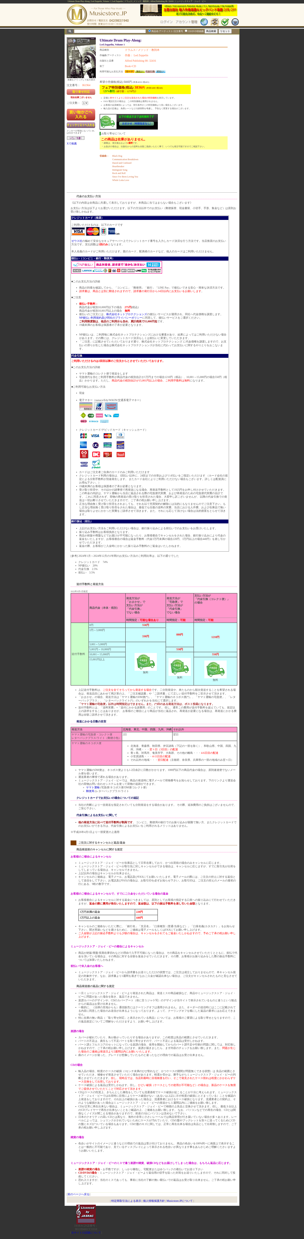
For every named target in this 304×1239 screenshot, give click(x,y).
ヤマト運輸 (93, 787)
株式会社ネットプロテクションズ (126, 314)
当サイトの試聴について (86, 1232)
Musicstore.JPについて (180, 1200)
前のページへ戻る (78, 1194)
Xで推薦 (72, 143)
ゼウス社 (76, 240)
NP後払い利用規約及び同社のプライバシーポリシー (110, 317)
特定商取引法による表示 (126, 1200)
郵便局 (90, 791)
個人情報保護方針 (154, 1200)
